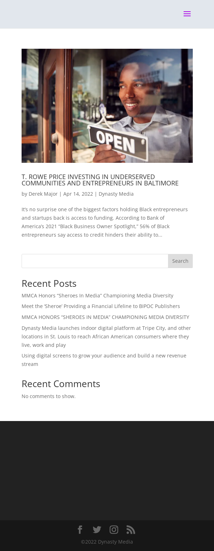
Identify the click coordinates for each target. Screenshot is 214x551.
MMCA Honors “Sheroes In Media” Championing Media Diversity (97, 295)
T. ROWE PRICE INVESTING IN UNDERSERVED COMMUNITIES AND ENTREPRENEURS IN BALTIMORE (100, 179)
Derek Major (43, 193)
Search (180, 260)
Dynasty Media (116, 193)
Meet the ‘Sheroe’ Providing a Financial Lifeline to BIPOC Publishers (101, 306)
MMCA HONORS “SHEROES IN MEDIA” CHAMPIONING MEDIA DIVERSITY (105, 317)
